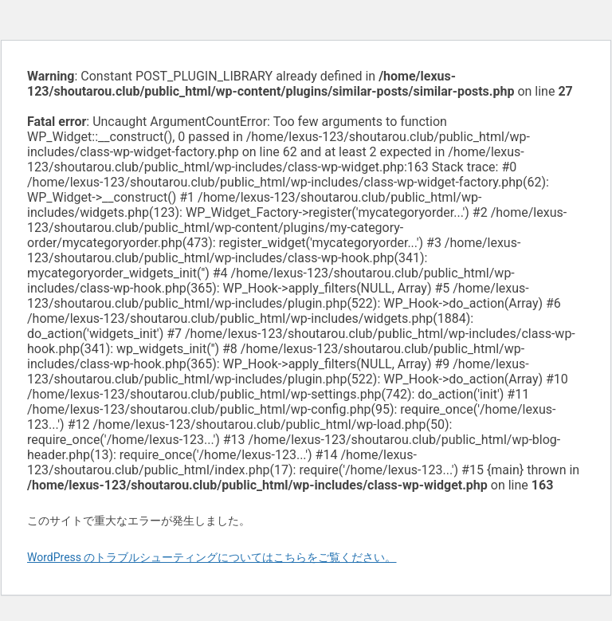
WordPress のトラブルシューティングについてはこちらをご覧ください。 (212, 557)
